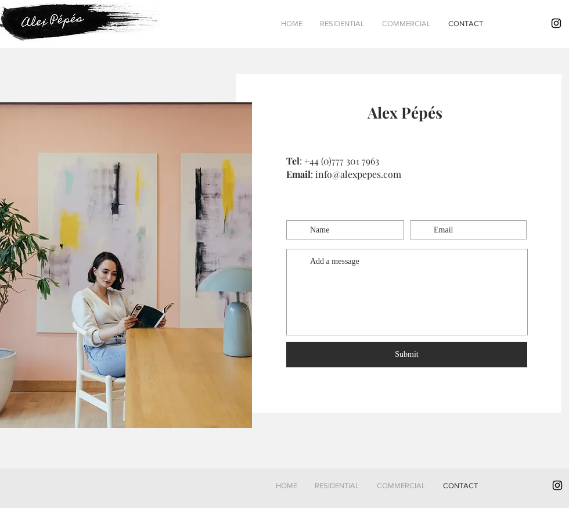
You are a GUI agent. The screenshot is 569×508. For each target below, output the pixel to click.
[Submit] (406, 354)
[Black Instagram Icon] (556, 23)
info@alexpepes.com (358, 174)
